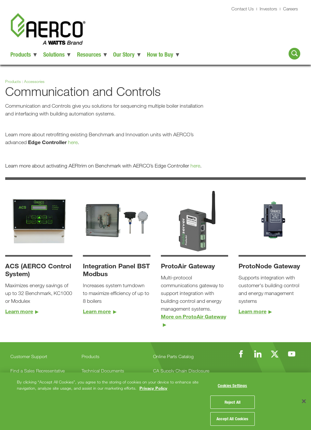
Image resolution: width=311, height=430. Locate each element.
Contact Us (242, 8)
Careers (290, 8)
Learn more (19, 311)
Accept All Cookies (232, 416)
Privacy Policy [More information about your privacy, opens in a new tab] (153, 384)
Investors (268, 8)
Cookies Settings (232, 383)
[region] (155, 399)
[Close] (304, 400)
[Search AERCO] (294, 54)
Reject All (232, 399)
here (73, 142)
